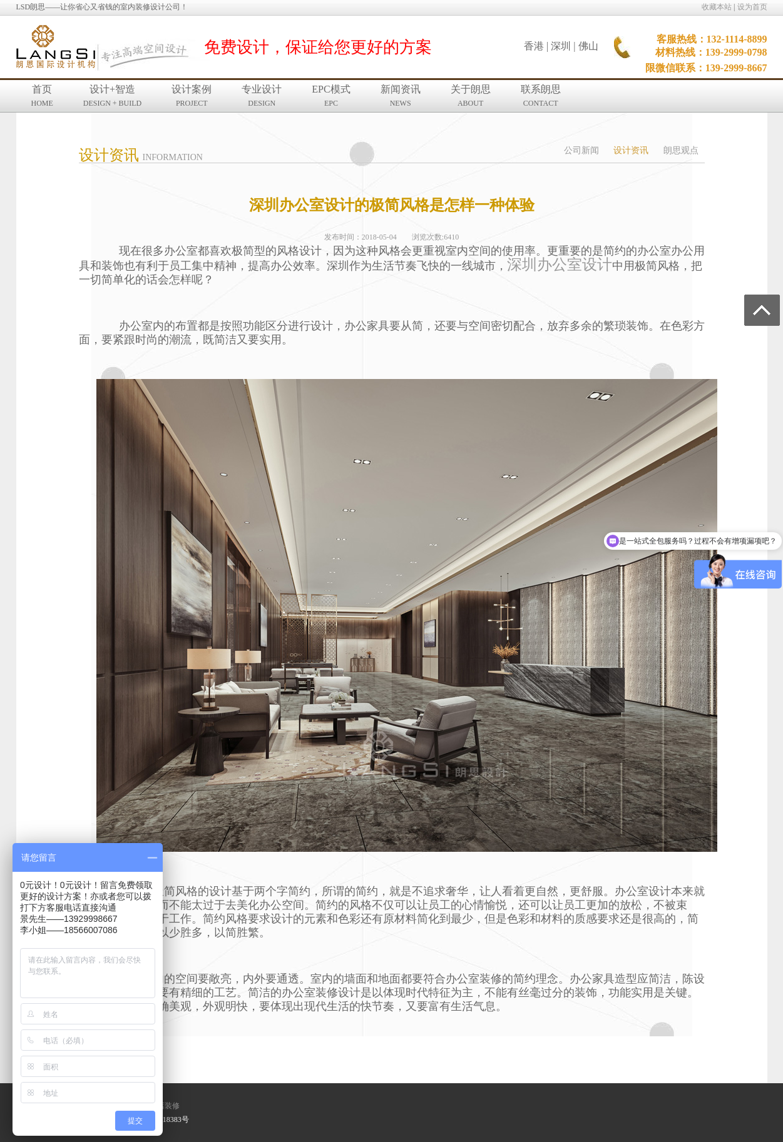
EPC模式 (331, 96)
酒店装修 (165, 1105)
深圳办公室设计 (559, 264)
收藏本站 (717, 7)
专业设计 (262, 96)
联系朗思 (541, 96)
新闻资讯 (401, 96)
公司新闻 (581, 150)
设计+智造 (112, 96)
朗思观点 (681, 150)
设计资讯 (630, 150)
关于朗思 (471, 96)
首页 (42, 96)
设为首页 (752, 7)
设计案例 (191, 96)
